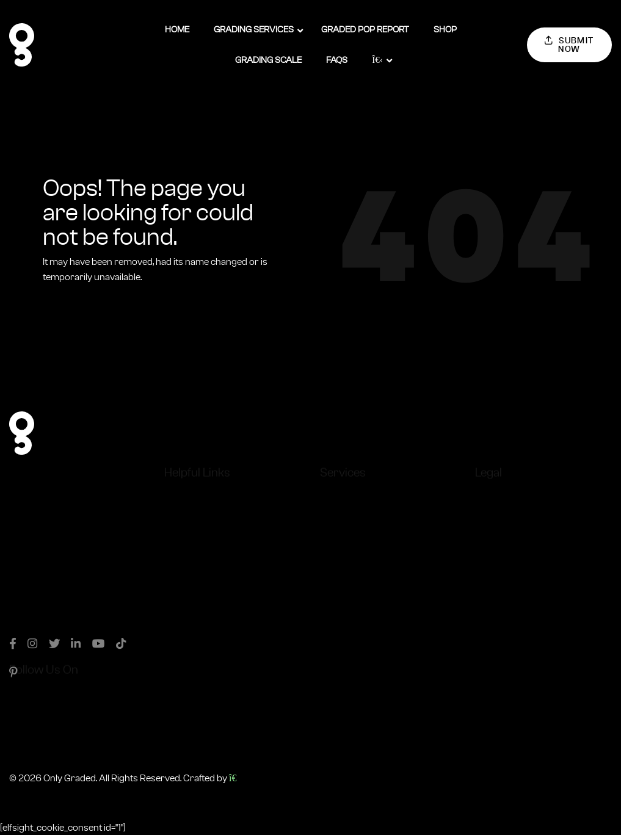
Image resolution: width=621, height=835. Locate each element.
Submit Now (569, 45)
